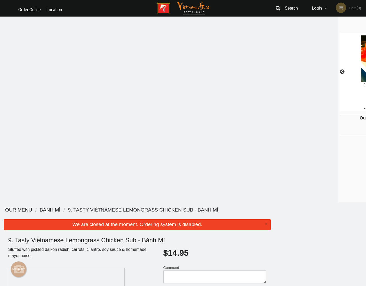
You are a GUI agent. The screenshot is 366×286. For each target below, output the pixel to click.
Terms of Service (191, 282)
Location (56, 8)
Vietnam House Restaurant (90, 210)
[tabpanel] (320, 68)
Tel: (267, 229)
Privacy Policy (218, 229)
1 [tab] (301, 108)
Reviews (214, 217)
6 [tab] (339, 108)
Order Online (29, 8)
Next (362, 71)
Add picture (18, 83)
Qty (179, 109)
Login (317, 8)
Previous (278, 71)
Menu (169, 217)
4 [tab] (324, 108)
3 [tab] (316, 108)
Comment (214, 89)
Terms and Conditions (224, 223)
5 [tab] (332, 108)
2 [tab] (308, 108)
